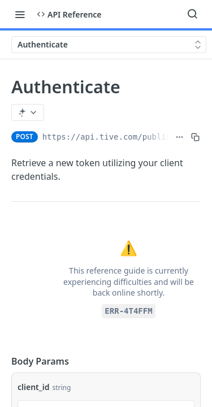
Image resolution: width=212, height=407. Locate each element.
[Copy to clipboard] (195, 136)
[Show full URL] (179, 136)
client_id (33, 387)
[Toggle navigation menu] (19, 14)
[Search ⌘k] (192, 14)
